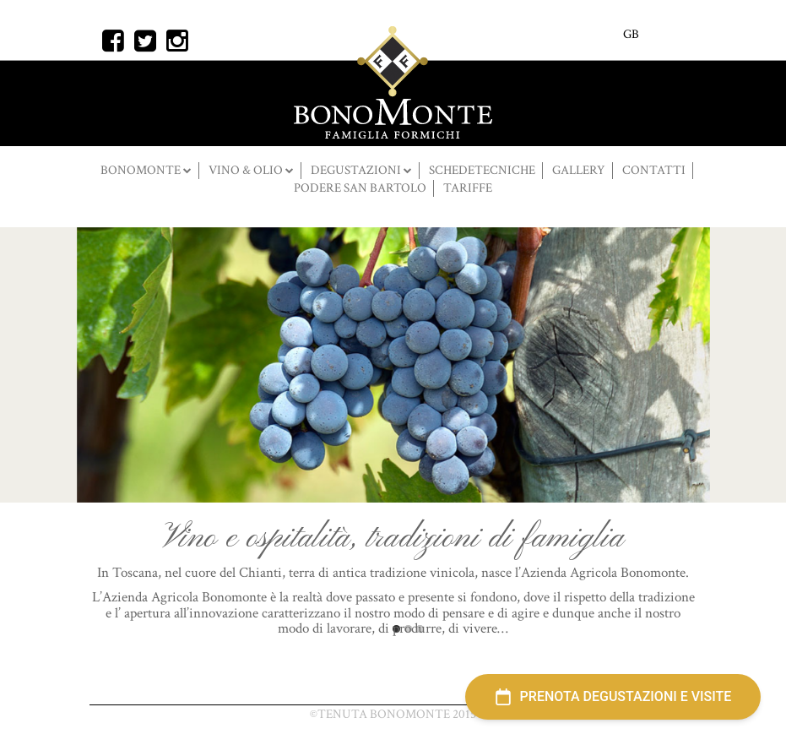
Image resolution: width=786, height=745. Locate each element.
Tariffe (467, 188)
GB (631, 34)
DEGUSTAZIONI (357, 170)
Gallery (578, 170)
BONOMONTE (141, 170)
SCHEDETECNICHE (482, 170)
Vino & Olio (247, 170)
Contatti (654, 170)
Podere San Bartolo (360, 188)
